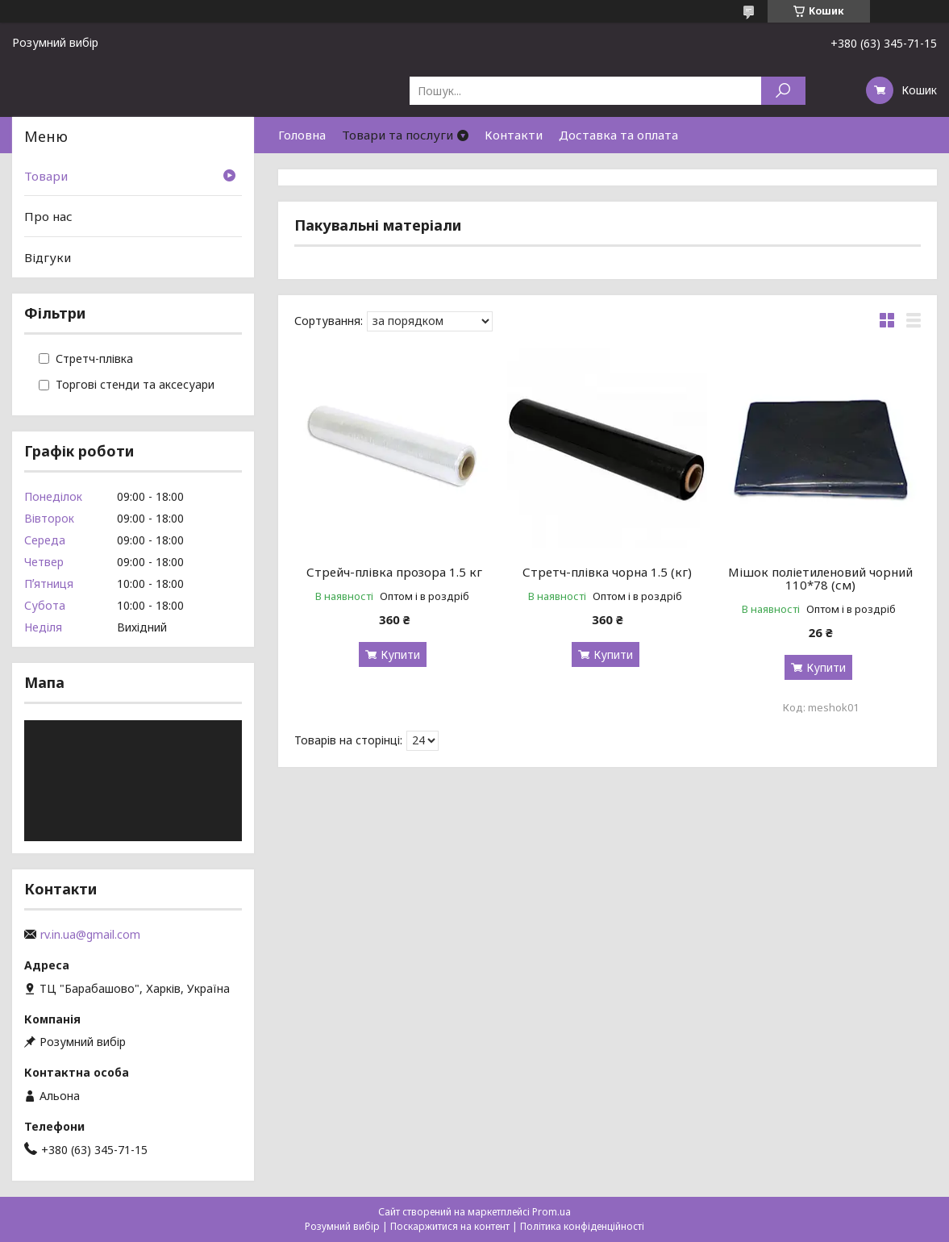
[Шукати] (783, 91)
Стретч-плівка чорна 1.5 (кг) (607, 571)
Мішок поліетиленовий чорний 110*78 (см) (820, 578)
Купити (400, 654)
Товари (46, 176)
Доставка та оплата (618, 135)
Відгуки (47, 257)
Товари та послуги (397, 135)
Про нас (48, 216)
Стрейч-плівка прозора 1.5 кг (394, 571)
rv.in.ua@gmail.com (90, 934)
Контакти (514, 135)
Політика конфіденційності (582, 1226)
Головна (302, 135)
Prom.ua (551, 1212)
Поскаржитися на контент (450, 1226)
